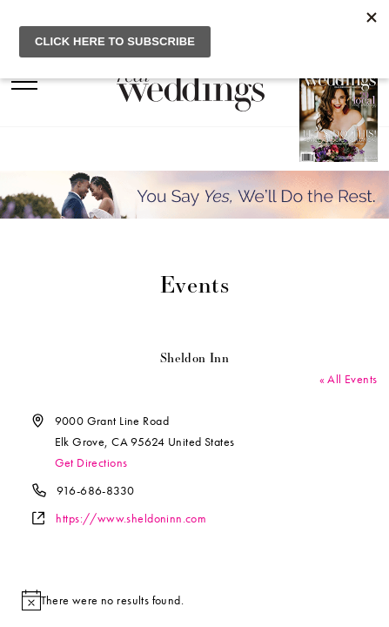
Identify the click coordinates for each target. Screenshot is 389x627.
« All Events (348, 379)
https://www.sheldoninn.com (131, 518)
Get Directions (91, 462)
